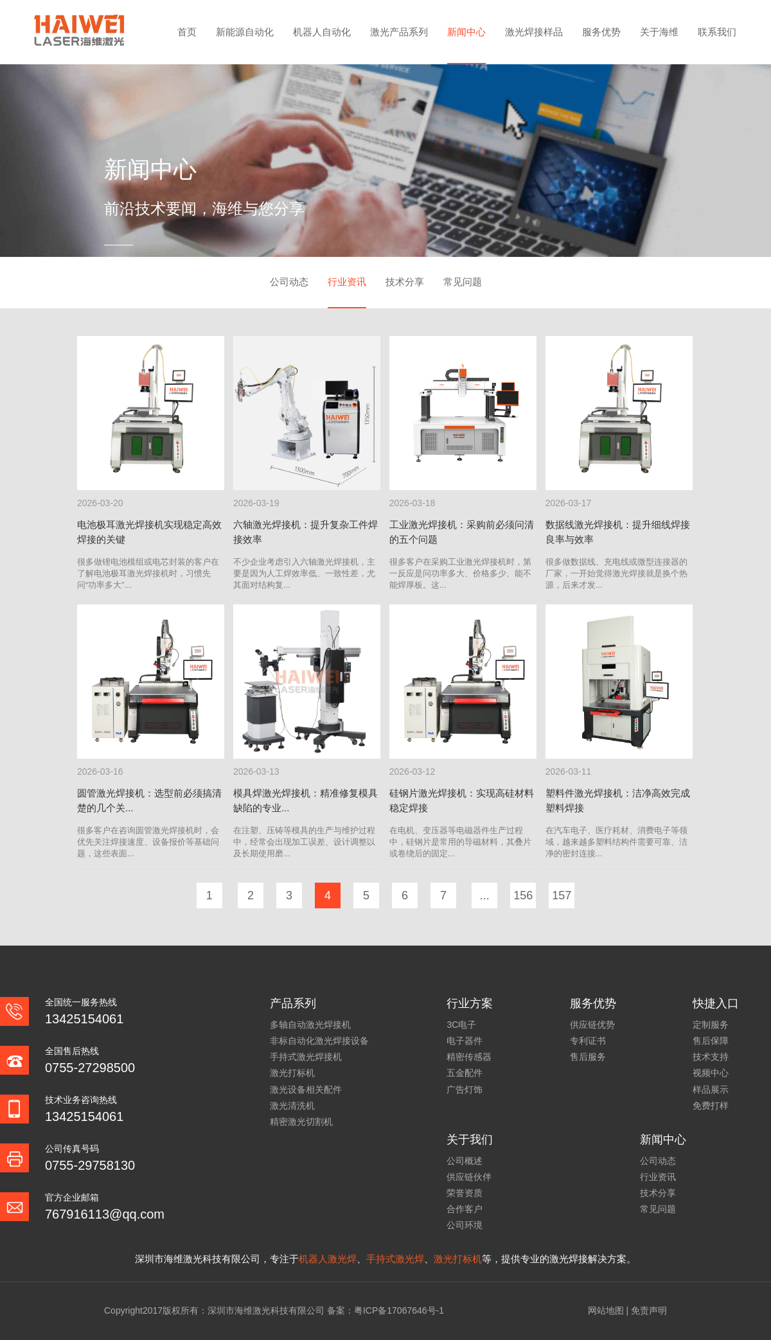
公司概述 (465, 1161)
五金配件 (465, 1073)
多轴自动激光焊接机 (310, 1024)
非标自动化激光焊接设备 (319, 1041)
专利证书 (588, 1041)
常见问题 (462, 281)
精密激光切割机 (301, 1121)
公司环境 (465, 1225)
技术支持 (711, 1057)
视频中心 (711, 1073)
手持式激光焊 (395, 1258)
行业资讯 (347, 281)
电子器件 (465, 1041)
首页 (187, 31)
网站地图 (606, 1310)
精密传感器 (469, 1057)
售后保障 (711, 1041)
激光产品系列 (399, 31)
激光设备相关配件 (306, 1089)
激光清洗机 (292, 1105)
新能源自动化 (245, 31)
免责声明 (649, 1310)
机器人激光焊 (328, 1258)
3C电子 (461, 1024)
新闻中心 (466, 31)
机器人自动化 (322, 31)
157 (561, 895)
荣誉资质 (465, 1193)
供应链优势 (592, 1024)
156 (523, 895)
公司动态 (289, 281)
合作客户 (465, 1209)
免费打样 (711, 1105)
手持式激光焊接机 (306, 1057)
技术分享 (405, 281)
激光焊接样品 (534, 31)
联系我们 (717, 31)
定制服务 (711, 1024)
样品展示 (711, 1089)
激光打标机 (292, 1073)
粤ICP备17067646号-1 (399, 1310)
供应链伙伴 (469, 1177)
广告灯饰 (465, 1089)
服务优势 (601, 31)
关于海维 (659, 31)
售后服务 (588, 1057)
